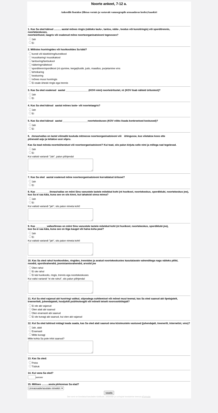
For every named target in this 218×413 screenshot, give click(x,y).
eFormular (146, 408)
